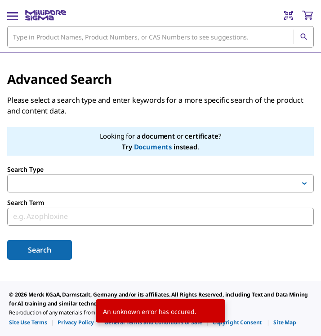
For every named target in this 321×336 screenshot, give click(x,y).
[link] (28, 322)
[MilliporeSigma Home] (45, 15)
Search (39, 250)
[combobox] (160, 37)
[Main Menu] (12, 15)
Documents (153, 146)
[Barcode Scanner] (288, 15)
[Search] (303, 37)
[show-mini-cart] (307, 15)
